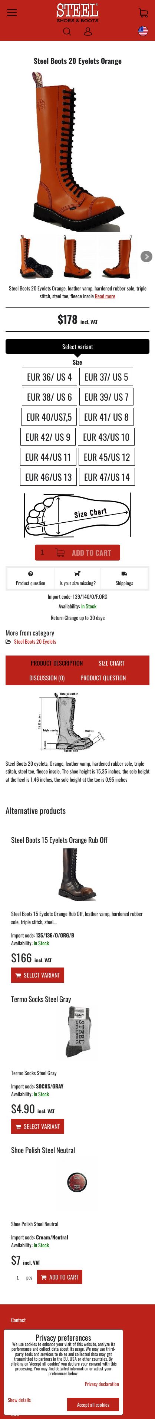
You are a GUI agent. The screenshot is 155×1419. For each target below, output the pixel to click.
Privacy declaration (102, 1383)
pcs (21, 1277)
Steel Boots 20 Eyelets (35, 641)
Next (146, 257)
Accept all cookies (93, 1404)
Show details (19, 1400)
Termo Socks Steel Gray (41, 998)
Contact (18, 1320)
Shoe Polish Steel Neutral (43, 1149)
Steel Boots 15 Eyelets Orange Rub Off (59, 839)
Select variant (37, 974)
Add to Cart (83, 552)
